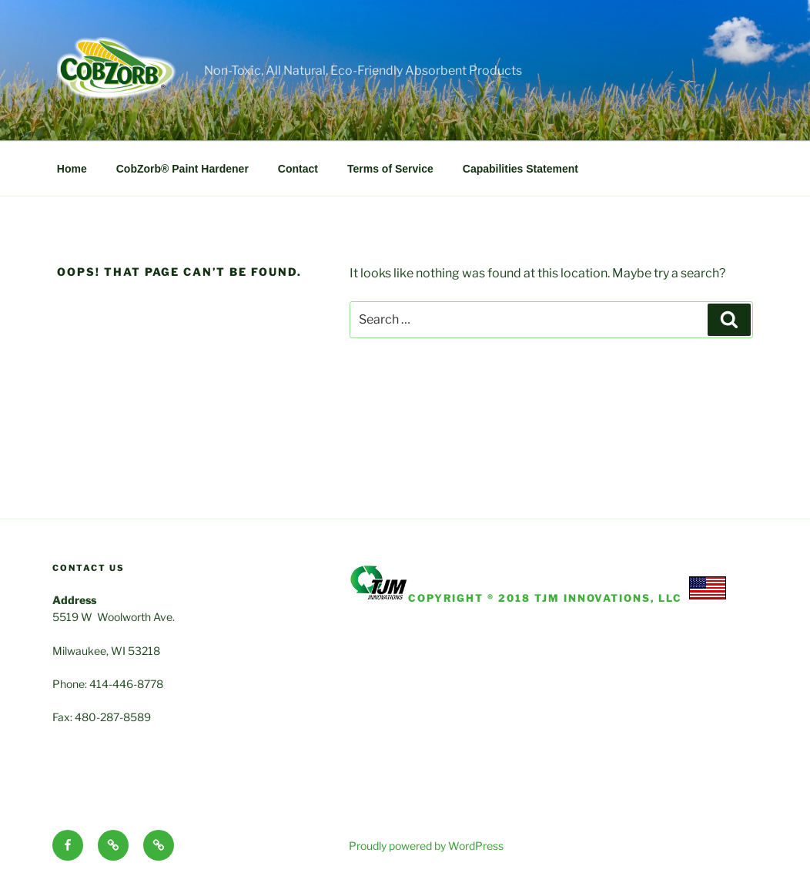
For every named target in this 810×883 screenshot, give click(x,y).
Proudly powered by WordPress (426, 845)
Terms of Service (390, 169)
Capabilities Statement (520, 169)
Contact (298, 169)
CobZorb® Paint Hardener (182, 169)
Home (72, 169)
